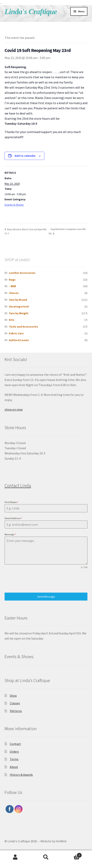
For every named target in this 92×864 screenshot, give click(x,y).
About (14, 767)
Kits (11, 320)
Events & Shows (14, 204)
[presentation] (35, 581)
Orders (14, 751)
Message (10, 534)
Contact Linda (18, 485)
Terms (14, 759)
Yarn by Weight (18, 313)
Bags (12, 279)
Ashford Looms (19, 340)
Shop (13, 696)
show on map (14, 409)
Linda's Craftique (31, 11)
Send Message (46, 596)
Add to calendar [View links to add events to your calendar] (25, 156)
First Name (11, 502)
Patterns (16, 711)
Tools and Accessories (23, 326)
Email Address (13, 518)
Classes (14, 293)
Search (46, 857)
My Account (15, 857)
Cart (71, 854)
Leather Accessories (22, 273)
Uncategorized (19, 306)
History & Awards (21, 775)
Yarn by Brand (18, 299)
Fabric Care (16, 333)
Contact (15, 744)
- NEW (12, 286)
